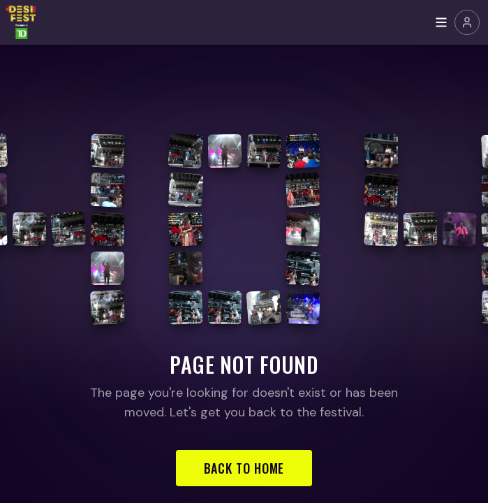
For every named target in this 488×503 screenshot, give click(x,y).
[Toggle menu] (441, 22)
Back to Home (244, 468)
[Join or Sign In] (467, 22)
